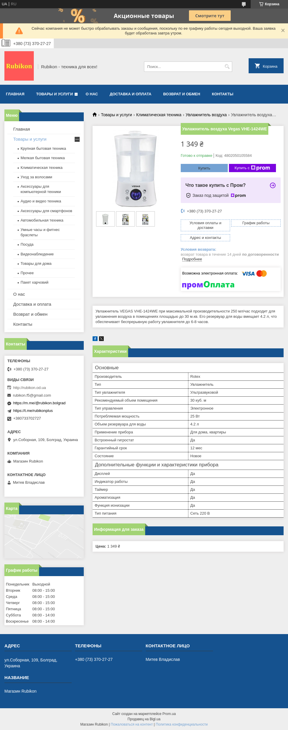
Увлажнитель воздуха (206, 114)
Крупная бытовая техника (43, 148)
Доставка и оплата (130, 94)
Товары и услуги (54, 94)
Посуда (27, 244)
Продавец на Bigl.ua (144, 719)
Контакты (222, 94)
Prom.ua (169, 714)
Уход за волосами (36, 177)
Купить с (252, 168)
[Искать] (227, 66)
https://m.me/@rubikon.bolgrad (39, 403)
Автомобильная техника (42, 220)
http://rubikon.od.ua (29, 387)
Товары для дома (36, 263)
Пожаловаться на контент (132, 724)
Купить (204, 168)
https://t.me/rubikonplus (33, 410)
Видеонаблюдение (37, 254)
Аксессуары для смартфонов (46, 211)
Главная (15, 94)
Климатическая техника (159, 114)
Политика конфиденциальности (182, 724)
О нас (92, 94)
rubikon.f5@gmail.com (32, 395)
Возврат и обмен (181, 94)
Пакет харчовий (34, 282)
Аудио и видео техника (41, 201)
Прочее (27, 273)
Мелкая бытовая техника (43, 158)
